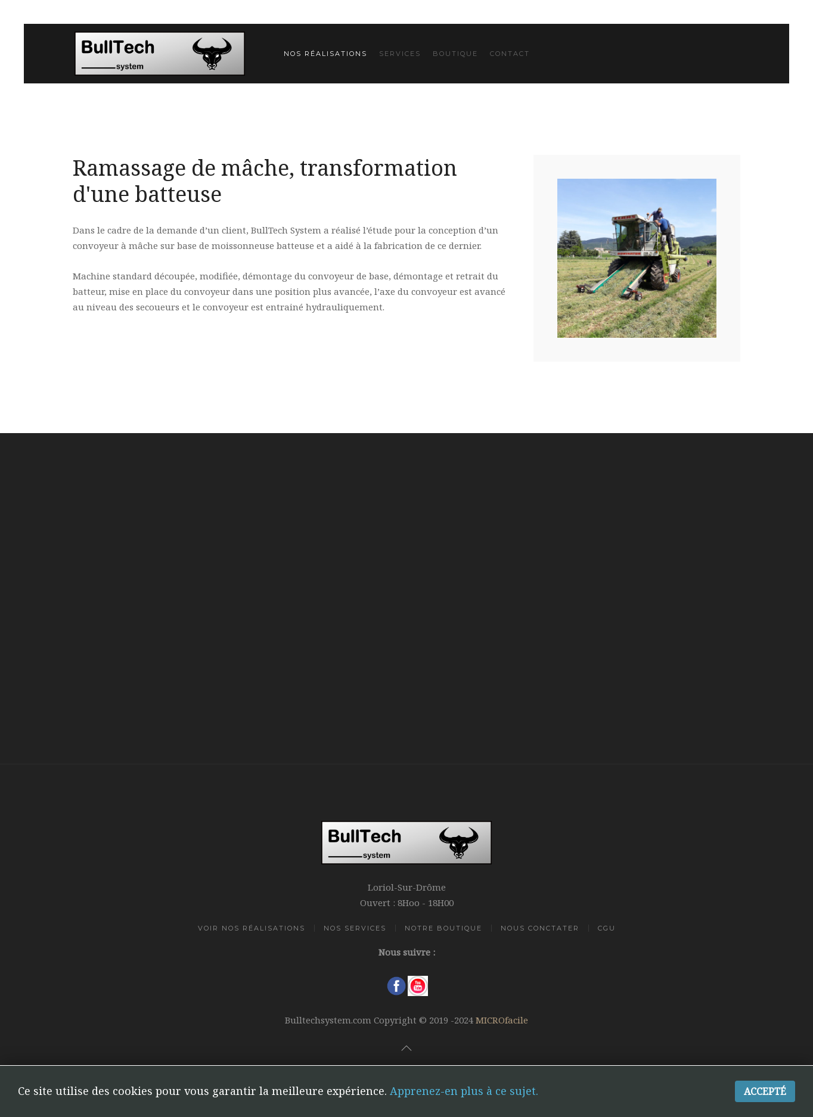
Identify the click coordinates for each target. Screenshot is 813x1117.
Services (400, 53)
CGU (607, 928)
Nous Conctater (540, 928)
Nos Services (355, 928)
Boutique (455, 53)
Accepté (765, 1091)
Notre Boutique (443, 928)
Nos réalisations (325, 53)
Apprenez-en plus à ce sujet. (464, 1091)
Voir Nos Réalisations (251, 928)
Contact (510, 53)
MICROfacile (502, 1020)
